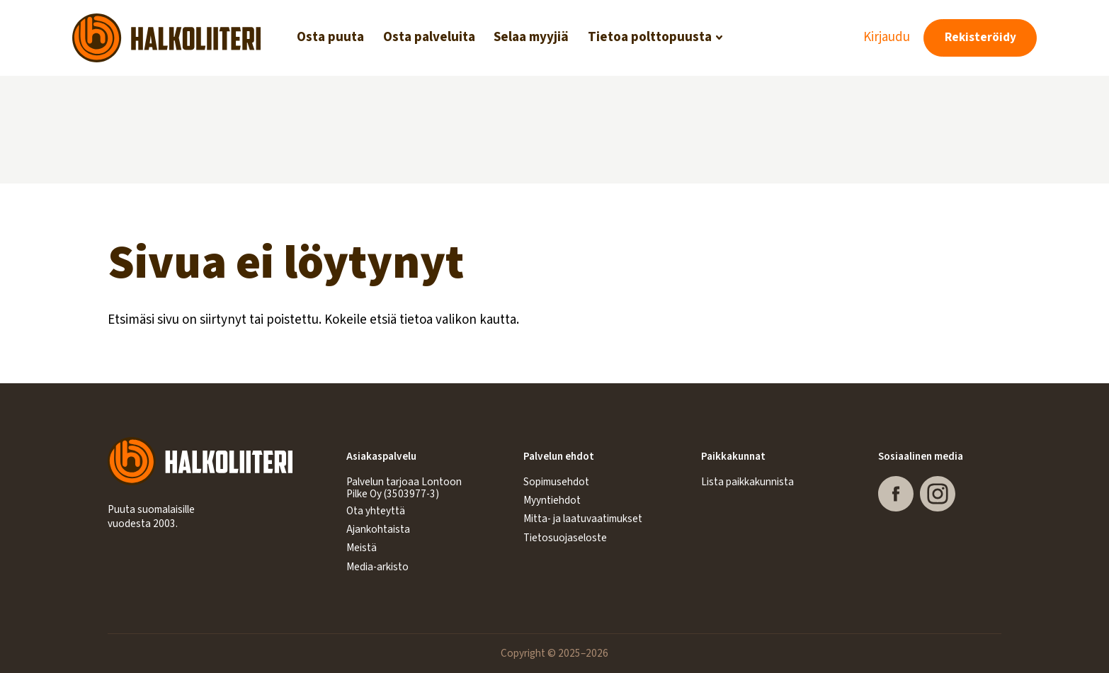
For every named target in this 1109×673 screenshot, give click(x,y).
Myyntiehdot (552, 500)
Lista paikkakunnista (747, 482)
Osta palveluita (429, 37)
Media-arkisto (377, 567)
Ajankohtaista (378, 529)
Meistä (361, 547)
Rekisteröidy (980, 37)
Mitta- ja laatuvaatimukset (582, 518)
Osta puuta (330, 37)
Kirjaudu (886, 37)
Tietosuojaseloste (565, 537)
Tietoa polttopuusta (650, 37)
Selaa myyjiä (531, 37)
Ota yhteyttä (375, 511)
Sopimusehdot (556, 482)
